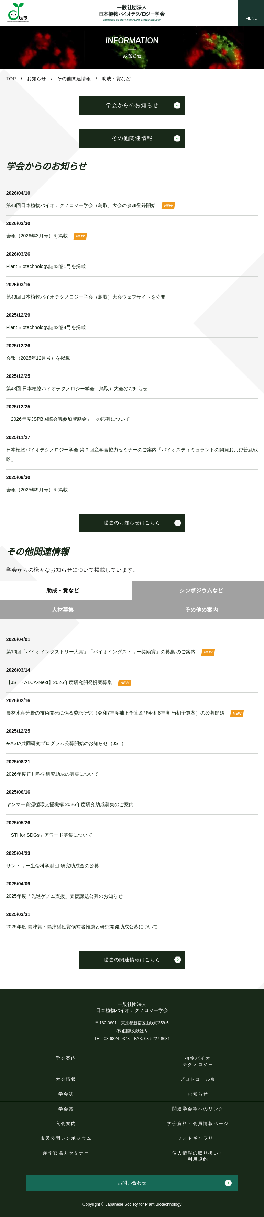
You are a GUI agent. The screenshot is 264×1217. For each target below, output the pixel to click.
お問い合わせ (132, 1182)
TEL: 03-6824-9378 (112, 1038)
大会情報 (66, 1079)
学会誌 (66, 1094)
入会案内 (66, 1123)
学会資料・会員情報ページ (198, 1123)
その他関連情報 (132, 138)
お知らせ (198, 1094)
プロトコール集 (198, 1079)
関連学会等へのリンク (198, 1108)
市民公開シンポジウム (66, 1138)
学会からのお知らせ (132, 105)
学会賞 (66, 1108)
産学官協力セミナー (66, 1153)
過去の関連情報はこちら (132, 960)
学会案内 (66, 1058)
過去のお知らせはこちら (132, 523)
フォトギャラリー (198, 1138)
